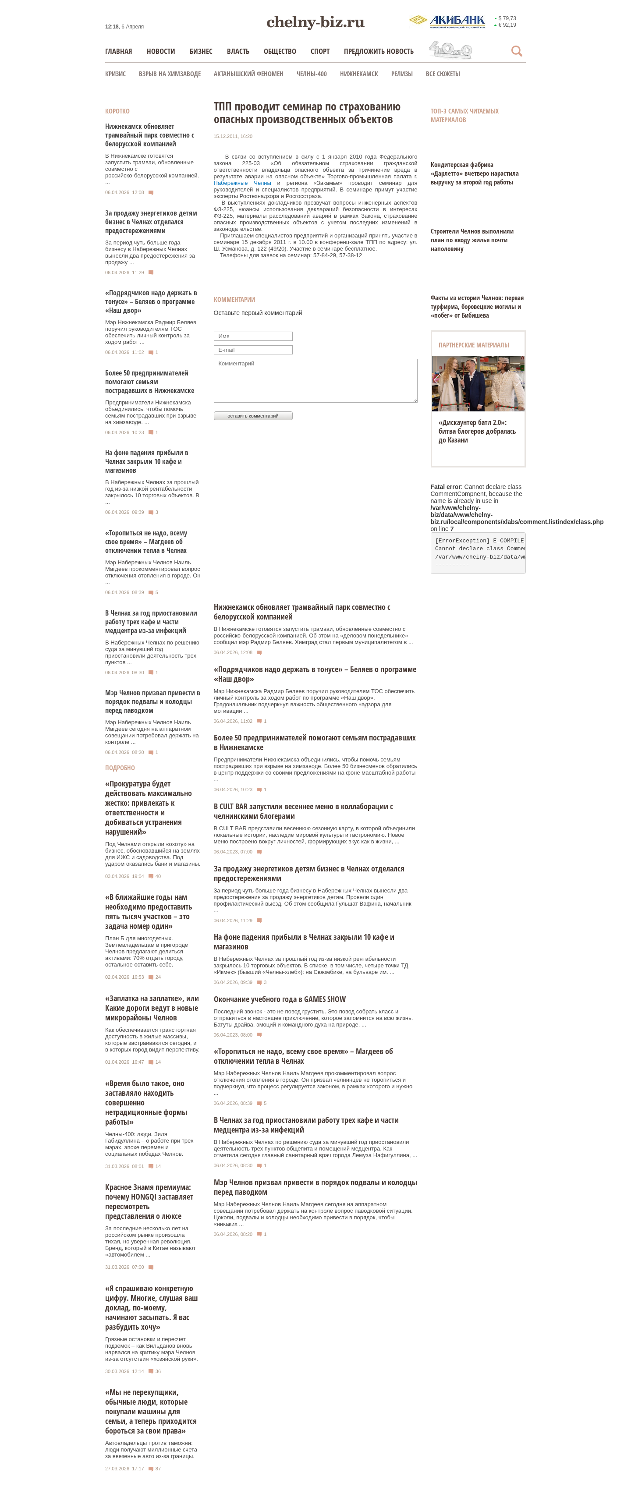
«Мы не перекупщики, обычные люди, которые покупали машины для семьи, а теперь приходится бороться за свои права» (151, 1411)
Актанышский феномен (249, 73)
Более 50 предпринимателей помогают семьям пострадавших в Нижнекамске (149, 381)
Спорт (320, 51)
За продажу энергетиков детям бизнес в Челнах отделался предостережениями (151, 221)
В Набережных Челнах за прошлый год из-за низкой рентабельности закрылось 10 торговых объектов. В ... (152, 492)
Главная (118, 51)
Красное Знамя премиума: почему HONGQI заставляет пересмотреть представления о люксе (149, 1201)
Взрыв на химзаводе (170, 73)
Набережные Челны (242, 183)
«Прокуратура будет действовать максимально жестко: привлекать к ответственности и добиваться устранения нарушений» (148, 807)
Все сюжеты (443, 73)
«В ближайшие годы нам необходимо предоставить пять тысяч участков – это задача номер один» (148, 911)
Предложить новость (379, 51)
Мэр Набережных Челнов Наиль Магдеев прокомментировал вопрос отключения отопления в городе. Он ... (153, 572)
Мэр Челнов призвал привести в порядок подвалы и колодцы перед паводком (152, 701)
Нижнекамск (359, 73)
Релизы (402, 73)
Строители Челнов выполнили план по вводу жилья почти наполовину (472, 240)
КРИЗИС (115, 73)
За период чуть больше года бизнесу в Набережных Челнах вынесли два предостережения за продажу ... (150, 252)
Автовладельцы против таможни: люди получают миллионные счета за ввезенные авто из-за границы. (151, 1449)
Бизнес (201, 51)
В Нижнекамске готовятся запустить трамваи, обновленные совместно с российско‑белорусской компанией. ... (152, 168)
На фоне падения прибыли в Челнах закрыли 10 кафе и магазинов (146, 461)
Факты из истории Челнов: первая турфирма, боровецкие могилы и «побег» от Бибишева (477, 306)
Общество (280, 51)
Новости (161, 51)
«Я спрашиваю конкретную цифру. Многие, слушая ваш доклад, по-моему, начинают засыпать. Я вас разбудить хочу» (151, 1307)
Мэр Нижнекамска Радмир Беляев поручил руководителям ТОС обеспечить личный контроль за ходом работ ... (150, 332)
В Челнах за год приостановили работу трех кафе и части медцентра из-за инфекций (151, 621)
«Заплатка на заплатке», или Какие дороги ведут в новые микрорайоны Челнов (152, 1008)
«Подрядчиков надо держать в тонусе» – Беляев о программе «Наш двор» (151, 301)
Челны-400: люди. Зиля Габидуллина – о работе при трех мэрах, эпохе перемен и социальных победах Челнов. (149, 1144)
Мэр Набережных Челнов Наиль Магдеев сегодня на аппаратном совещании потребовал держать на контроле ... (152, 732)
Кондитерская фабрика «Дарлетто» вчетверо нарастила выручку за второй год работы (475, 173)
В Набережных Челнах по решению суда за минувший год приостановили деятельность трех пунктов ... (152, 652)
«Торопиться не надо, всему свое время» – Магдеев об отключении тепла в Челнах (146, 541)
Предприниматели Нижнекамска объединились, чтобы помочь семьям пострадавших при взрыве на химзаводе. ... (150, 412)
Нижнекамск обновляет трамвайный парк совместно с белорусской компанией (149, 135)
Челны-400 (312, 73)
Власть (238, 51)
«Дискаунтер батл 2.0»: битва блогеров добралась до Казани (477, 431)
